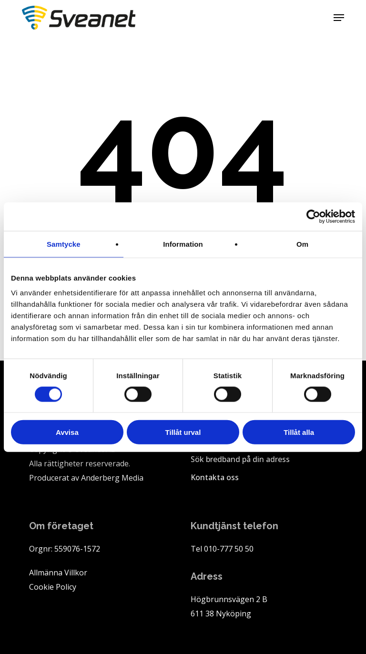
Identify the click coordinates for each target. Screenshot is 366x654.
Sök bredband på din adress (240, 459)
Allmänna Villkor (58, 572)
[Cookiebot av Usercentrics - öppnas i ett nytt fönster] (313, 216)
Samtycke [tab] (64, 244)
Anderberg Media (112, 478)
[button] (339, 17)
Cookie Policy (52, 587)
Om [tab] (302, 244)
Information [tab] (183, 244)
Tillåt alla (299, 432)
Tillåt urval (183, 432)
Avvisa (67, 432)
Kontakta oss (215, 477)
